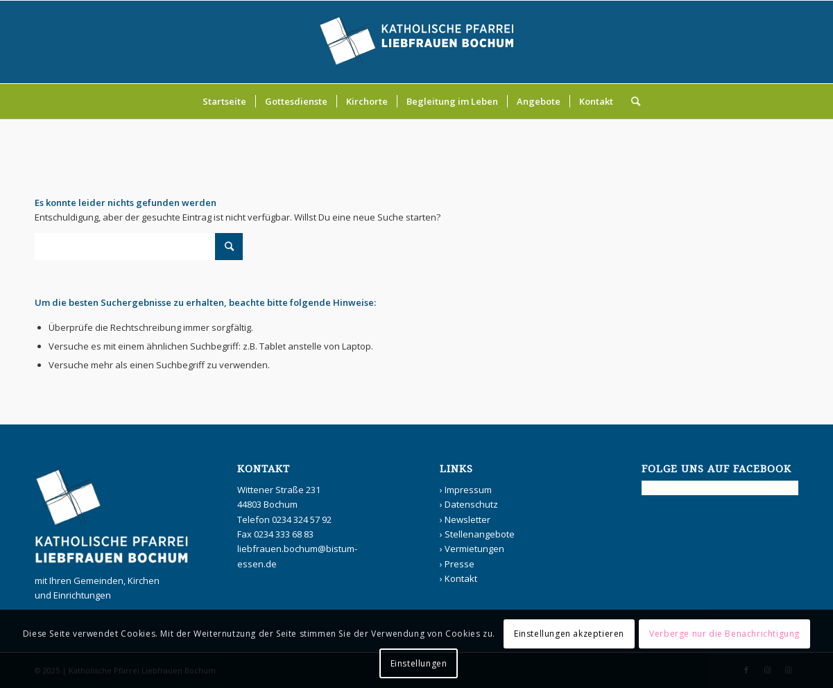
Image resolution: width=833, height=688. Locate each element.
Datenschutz (471, 504)
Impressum (468, 489)
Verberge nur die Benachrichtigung (724, 633)
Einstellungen (418, 663)
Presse (459, 564)
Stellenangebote (480, 534)
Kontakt (461, 578)
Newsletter (467, 519)
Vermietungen (474, 548)
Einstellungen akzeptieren (569, 633)
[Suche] (631, 101)
